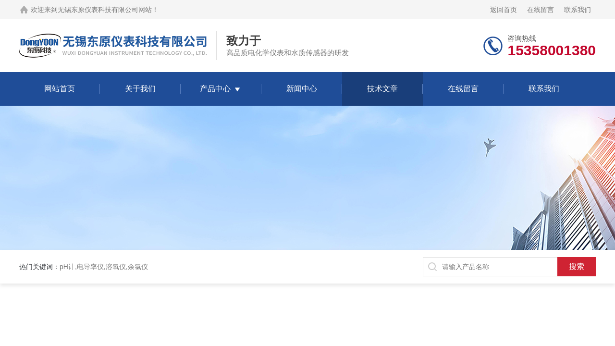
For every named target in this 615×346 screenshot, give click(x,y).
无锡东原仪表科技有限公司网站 (105, 9)
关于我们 (140, 89)
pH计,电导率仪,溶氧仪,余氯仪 (104, 267)
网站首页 (59, 89)
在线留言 (540, 9)
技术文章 (382, 89)
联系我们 (577, 9)
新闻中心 (301, 89)
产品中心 (215, 89)
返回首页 (503, 9)
